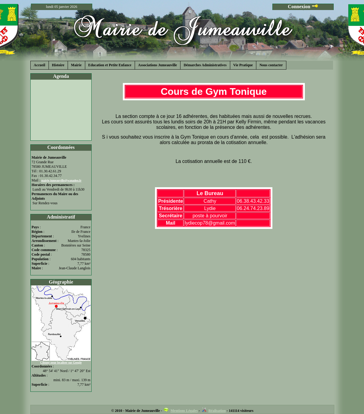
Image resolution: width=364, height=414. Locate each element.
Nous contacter (271, 65)
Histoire (58, 65)
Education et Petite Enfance (109, 65)
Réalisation (217, 411)
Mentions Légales (184, 411)
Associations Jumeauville (157, 65)
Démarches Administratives (205, 65)
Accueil (39, 65)
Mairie (76, 65)
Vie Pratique (243, 65)
